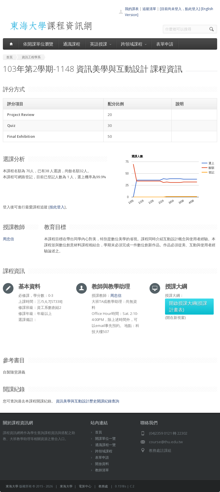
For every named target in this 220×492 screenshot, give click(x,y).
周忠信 (8, 238)
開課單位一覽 (105, 438)
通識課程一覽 (105, 444)
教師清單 (102, 470)
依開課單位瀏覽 (38, 44)
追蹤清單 (149, 8)
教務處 (103, 486)
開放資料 (102, 463)
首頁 (98, 432)
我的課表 (132, 8)
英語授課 (100, 44)
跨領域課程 (133, 44)
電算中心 (85, 486)
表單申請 (164, 44)
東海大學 (12, 486)
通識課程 (71, 44)
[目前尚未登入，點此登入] (180, 8)
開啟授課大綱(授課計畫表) (188, 306)
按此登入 (57, 207)
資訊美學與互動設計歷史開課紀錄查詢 (87, 401)
